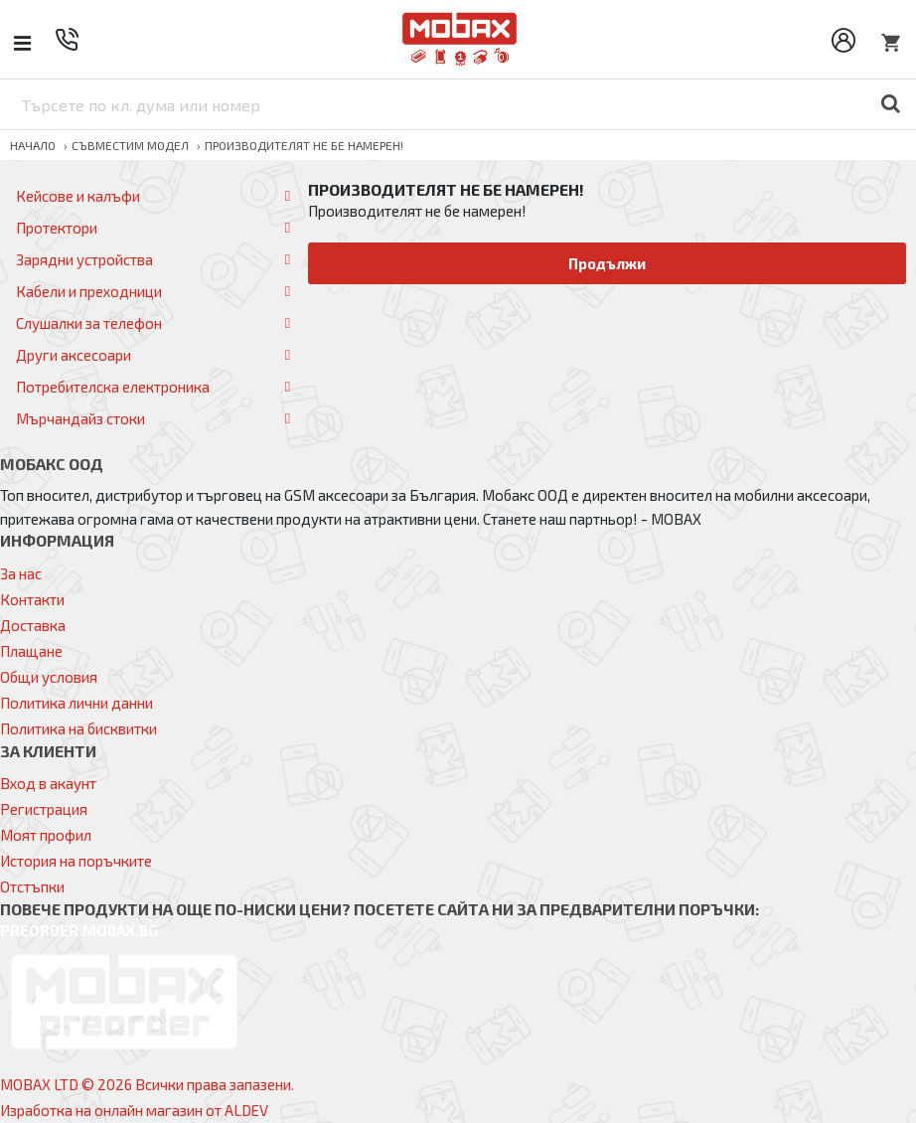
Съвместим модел (130, 145)
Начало (33, 145)
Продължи (607, 263)
